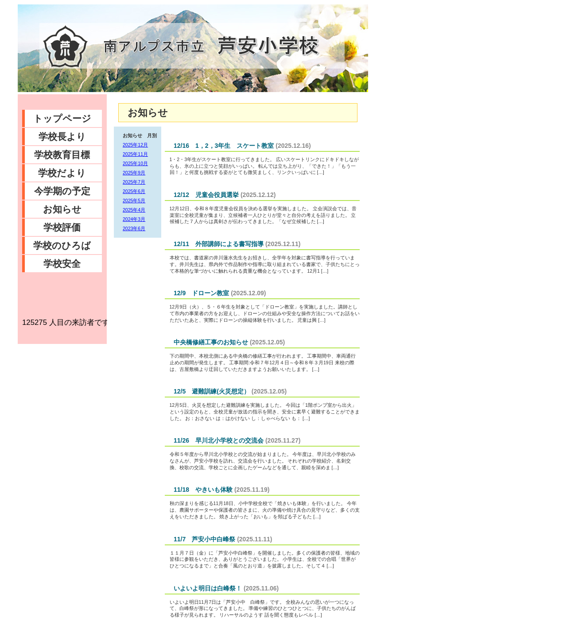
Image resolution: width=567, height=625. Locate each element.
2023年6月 (134, 228)
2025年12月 (135, 144)
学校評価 (62, 227)
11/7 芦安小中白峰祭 (204, 539)
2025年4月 (134, 209)
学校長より (62, 136)
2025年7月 (134, 182)
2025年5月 (134, 200)
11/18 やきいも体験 (203, 489)
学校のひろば (62, 245)
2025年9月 (134, 172)
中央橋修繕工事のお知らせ (211, 342)
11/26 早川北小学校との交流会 (219, 440)
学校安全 (62, 263)
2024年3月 (134, 219)
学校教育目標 (62, 155)
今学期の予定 (62, 191)
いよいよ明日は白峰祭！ (208, 588)
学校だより (62, 173)
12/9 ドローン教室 (201, 293)
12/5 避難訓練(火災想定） (212, 391)
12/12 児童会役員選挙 (206, 194)
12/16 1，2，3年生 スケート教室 (224, 145)
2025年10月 (135, 163)
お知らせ (62, 209)
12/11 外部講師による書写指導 (219, 243)
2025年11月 (135, 154)
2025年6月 (134, 191)
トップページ (62, 118)
